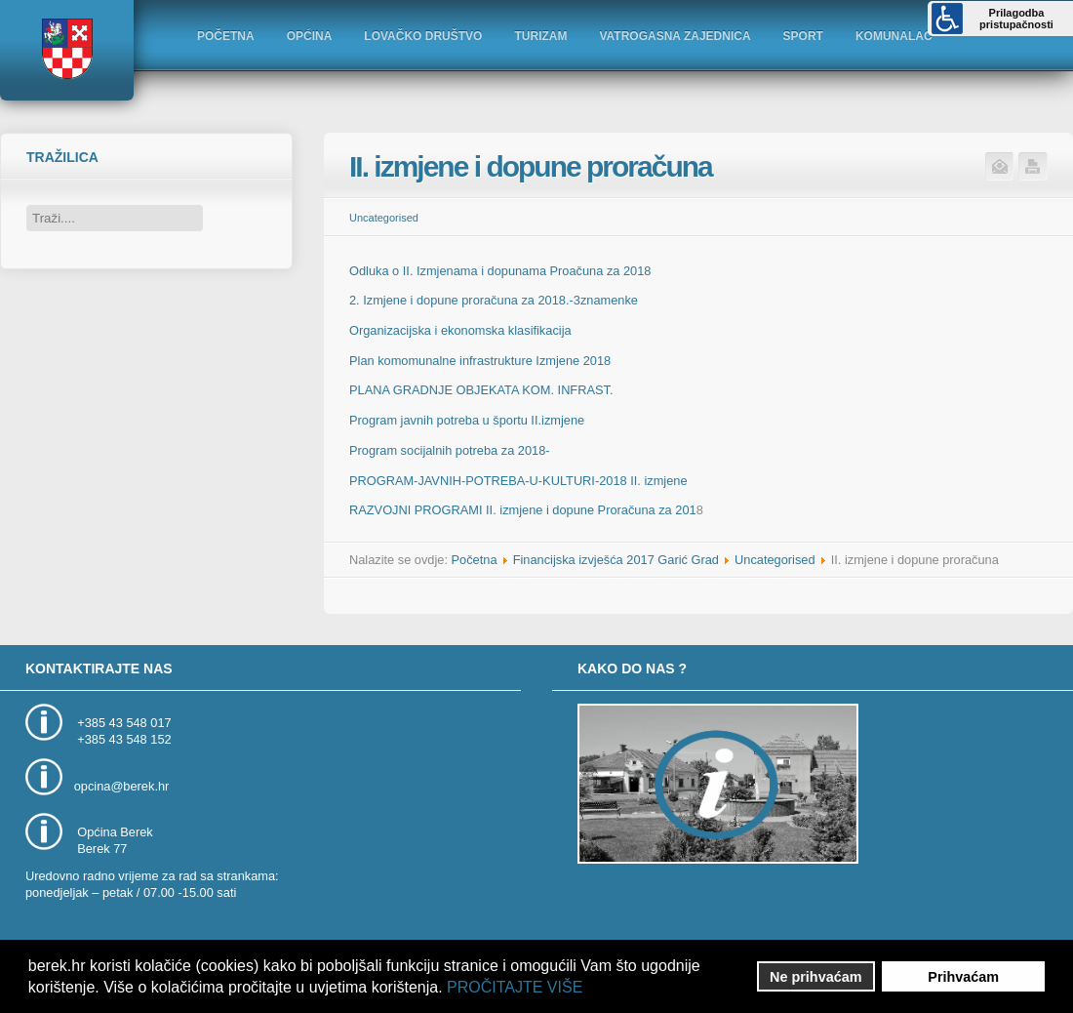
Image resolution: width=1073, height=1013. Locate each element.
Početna (474, 559)
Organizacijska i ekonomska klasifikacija (460, 330)
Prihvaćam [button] (963, 977)
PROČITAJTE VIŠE (514, 987)
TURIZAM (540, 36)
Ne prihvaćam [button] (815, 977)
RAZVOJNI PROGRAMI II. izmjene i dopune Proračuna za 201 (522, 510)
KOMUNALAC (894, 36)
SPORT (803, 36)
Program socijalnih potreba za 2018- (449, 450)
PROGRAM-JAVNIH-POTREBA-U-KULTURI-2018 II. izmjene (518, 480)
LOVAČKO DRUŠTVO (423, 36)
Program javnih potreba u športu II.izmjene (466, 420)
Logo (66, 49)
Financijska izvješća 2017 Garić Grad (616, 559)
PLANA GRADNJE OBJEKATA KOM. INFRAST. (481, 390)
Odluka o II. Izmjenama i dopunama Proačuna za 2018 (500, 270)
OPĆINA (310, 36)
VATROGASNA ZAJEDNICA (674, 36)
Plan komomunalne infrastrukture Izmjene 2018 (480, 360)
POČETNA (226, 36)
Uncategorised (383, 217)
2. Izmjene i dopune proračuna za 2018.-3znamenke (493, 300)
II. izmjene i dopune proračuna (530, 166)
